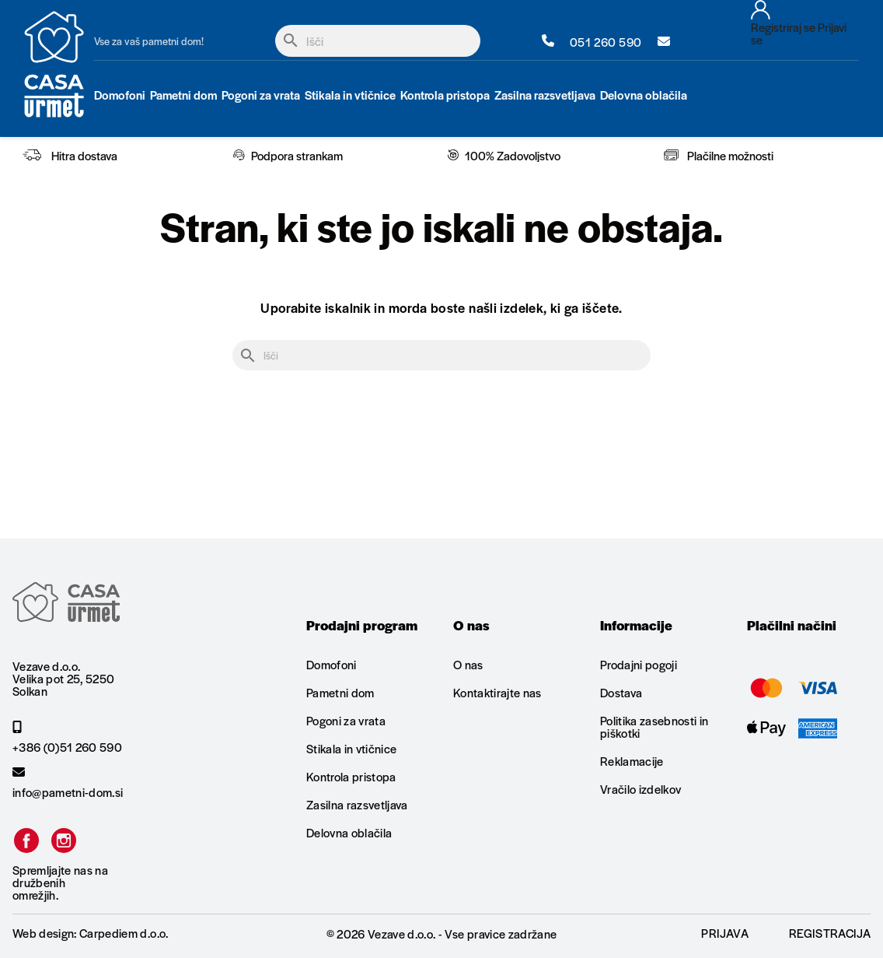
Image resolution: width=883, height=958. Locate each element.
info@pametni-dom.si (67, 782)
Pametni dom (340, 692)
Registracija (830, 933)
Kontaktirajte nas (497, 692)
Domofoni (331, 665)
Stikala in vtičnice (351, 748)
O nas (468, 665)
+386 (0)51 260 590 (67, 737)
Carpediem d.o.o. (123, 933)
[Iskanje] (377, 41)
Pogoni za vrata (346, 720)
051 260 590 (592, 41)
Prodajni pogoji (638, 665)
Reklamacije (632, 761)
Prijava (724, 933)
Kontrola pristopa (351, 776)
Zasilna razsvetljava (357, 804)
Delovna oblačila (349, 832)
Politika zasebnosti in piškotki (654, 726)
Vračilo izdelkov (640, 789)
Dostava (621, 692)
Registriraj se (783, 27)
